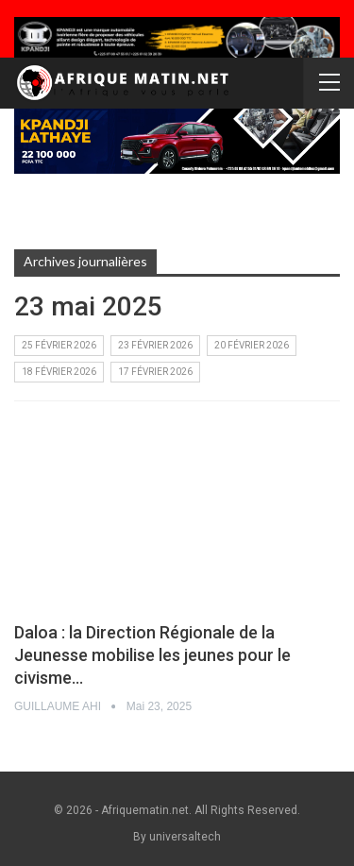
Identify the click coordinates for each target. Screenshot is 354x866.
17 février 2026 (155, 371)
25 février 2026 (59, 345)
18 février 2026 (59, 371)
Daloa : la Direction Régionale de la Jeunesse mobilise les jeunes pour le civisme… (152, 655)
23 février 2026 (155, 345)
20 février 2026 (251, 345)
